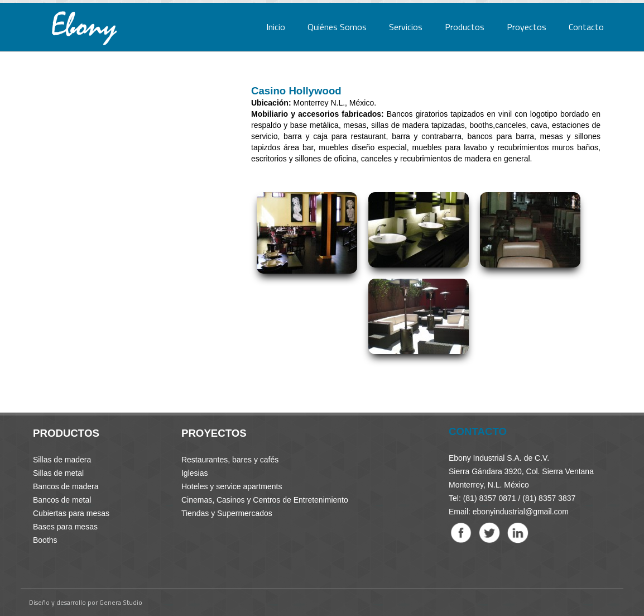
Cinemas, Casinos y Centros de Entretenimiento (264, 499)
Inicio (275, 27)
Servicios (405, 27)
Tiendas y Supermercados (226, 513)
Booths (45, 540)
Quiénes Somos (337, 27)
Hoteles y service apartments (231, 486)
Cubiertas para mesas (71, 513)
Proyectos (526, 27)
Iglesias (194, 473)
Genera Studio (120, 602)
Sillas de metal (58, 473)
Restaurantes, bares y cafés (229, 459)
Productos (464, 27)
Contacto (586, 27)
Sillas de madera (62, 459)
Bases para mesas (65, 526)
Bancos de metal (62, 499)
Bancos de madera (66, 486)
